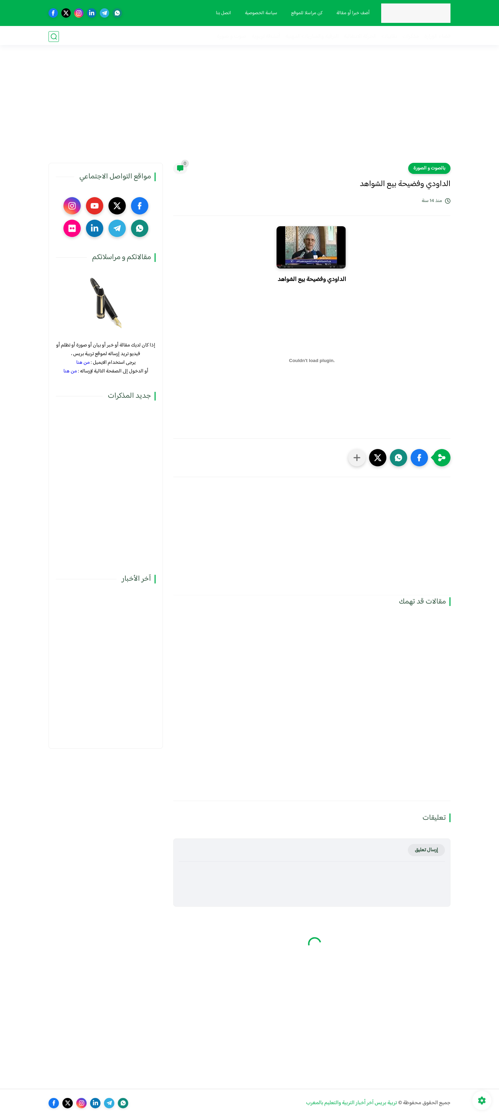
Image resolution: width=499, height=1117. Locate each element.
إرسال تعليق (426, 850)
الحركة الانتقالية (360, 37)
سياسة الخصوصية (260, 13)
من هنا (83, 362)
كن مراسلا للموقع (306, 13)
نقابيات (389, 37)
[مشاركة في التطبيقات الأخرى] (357, 457)
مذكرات (410, 37)
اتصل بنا (222, 13)
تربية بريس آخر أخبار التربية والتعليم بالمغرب (351, 1103)
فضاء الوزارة (437, 37)
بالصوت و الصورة (429, 168)
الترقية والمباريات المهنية (312, 37)
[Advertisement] (249, 109)
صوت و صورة (231, 37)
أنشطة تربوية (266, 37)
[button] (419, 457)
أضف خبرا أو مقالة (352, 13)
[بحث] (54, 36)
